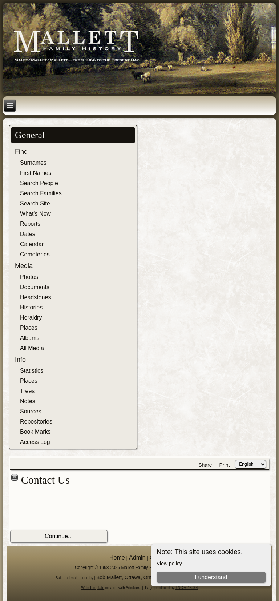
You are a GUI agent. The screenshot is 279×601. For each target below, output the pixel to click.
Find (21, 151)
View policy (169, 563)
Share (205, 465)
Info (20, 359)
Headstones (35, 297)
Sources (30, 411)
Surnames (33, 163)
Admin (137, 557)
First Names (35, 173)
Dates (27, 234)
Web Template (93, 588)
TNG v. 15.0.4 (186, 588)
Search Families (41, 193)
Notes (27, 401)
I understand (211, 577)
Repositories (36, 421)
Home (117, 557)
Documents (34, 287)
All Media (32, 348)
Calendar (32, 244)
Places (28, 328)
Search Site (35, 203)
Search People (39, 183)
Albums (29, 338)
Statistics (31, 371)
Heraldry (31, 317)
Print (224, 465)
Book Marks (35, 432)
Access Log (35, 442)
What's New (35, 214)
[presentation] (65, 508)
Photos (29, 277)
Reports (30, 224)
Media (24, 265)
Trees (27, 391)
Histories (31, 307)
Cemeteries (35, 254)
